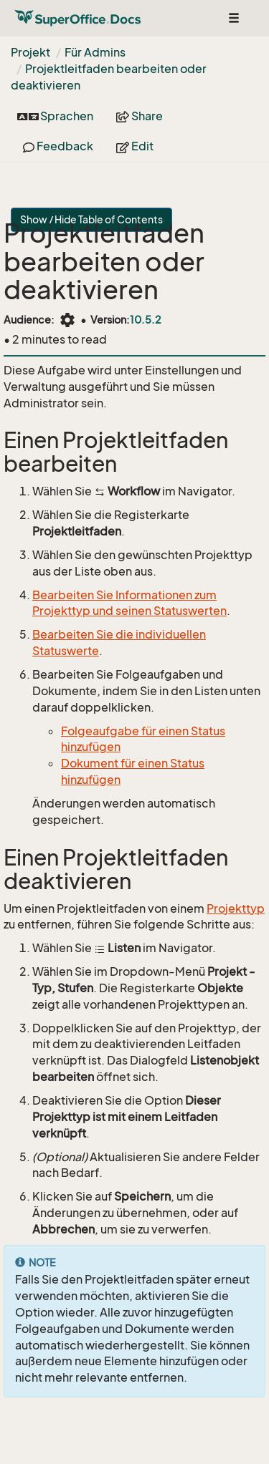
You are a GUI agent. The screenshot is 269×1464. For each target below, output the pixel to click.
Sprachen (55, 116)
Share (139, 116)
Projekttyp (236, 908)
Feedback (58, 146)
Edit (135, 146)
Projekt (30, 52)
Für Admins (95, 52)
